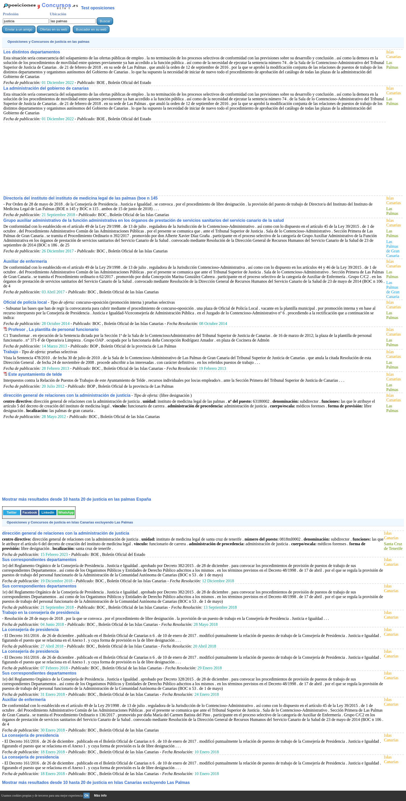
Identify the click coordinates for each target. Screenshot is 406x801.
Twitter (12, 512)
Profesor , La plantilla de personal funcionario (53, 329)
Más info (100, 795)
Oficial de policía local (25, 302)
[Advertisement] (158, 158)
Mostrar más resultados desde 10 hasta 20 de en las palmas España (76, 499)
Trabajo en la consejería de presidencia (40, 612)
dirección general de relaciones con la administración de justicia (66, 395)
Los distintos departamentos (31, 52)
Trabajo (10, 352)
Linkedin (47, 512)
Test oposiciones (98, 8)
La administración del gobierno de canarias (46, 88)
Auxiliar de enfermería (25, 261)
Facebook (30, 512)
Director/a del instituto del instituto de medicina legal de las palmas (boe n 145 (80, 198)
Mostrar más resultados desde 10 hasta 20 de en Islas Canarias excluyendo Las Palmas (96, 782)
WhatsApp (66, 512)
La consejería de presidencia (30, 629)
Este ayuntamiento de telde (35, 374)
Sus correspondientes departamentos (39, 559)
